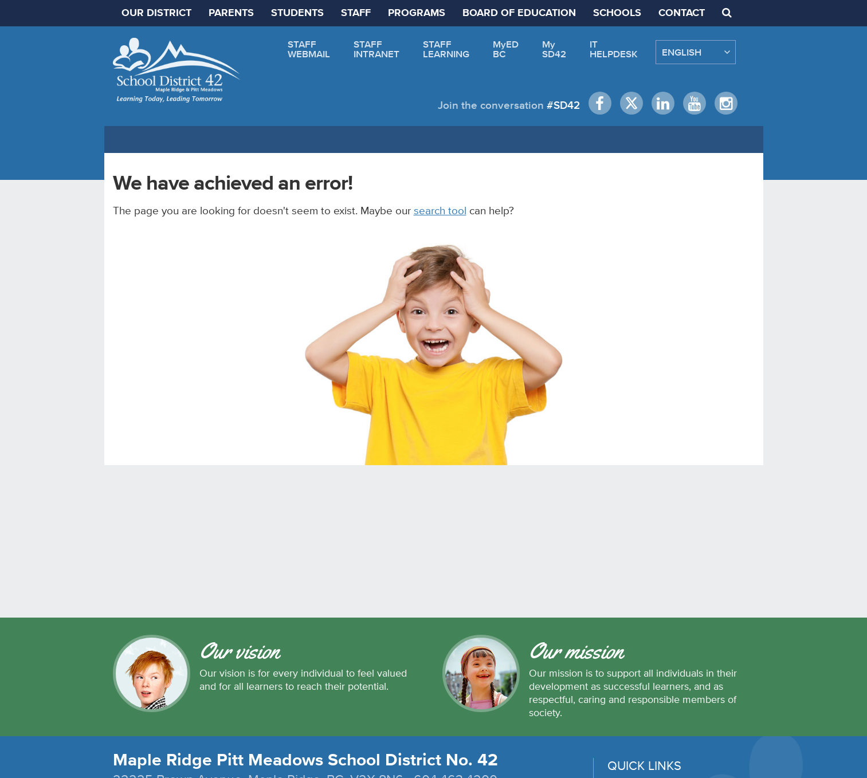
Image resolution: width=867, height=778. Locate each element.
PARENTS (231, 13)
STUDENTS (297, 13)
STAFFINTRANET (376, 49)
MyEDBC (506, 49)
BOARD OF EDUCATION (519, 13)
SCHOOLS (617, 13)
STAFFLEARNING (446, 49)
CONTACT (681, 13)
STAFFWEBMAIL (309, 49)
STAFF (356, 13)
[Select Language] (696, 52)
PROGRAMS (416, 13)
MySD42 (554, 49)
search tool (440, 210)
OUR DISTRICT (156, 13)
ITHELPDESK (614, 49)
